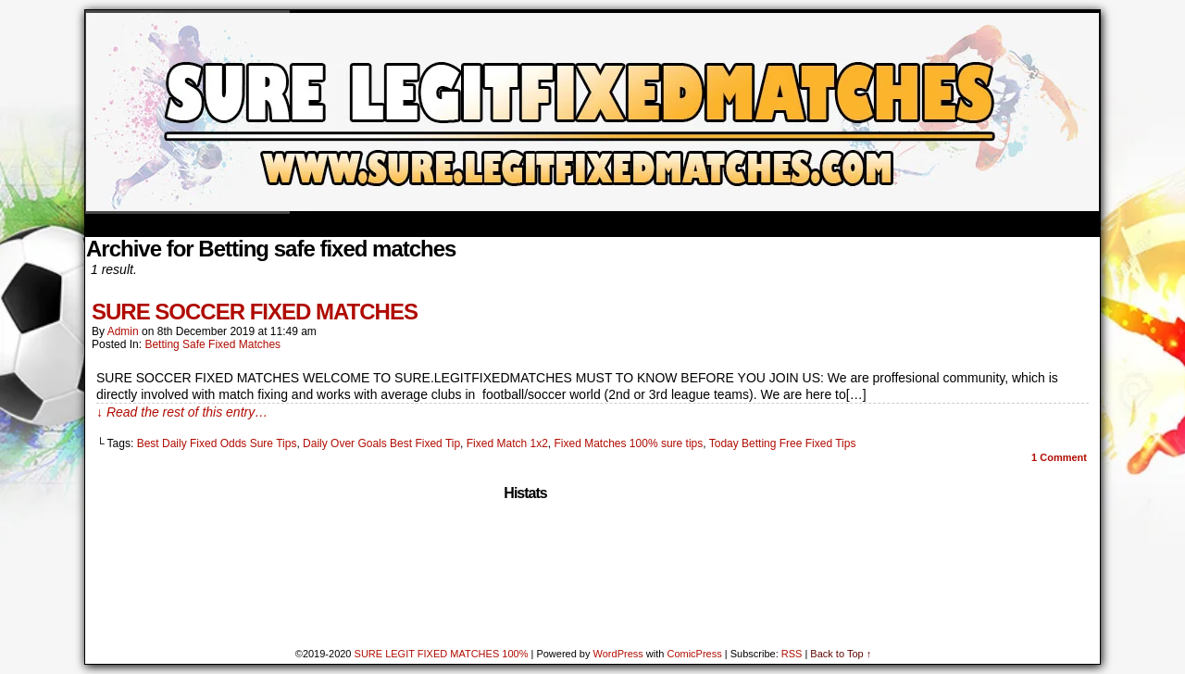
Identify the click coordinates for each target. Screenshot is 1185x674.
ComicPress (694, 653)
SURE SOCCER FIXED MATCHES (255, 311)
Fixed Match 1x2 (507, 443)
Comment (1059, 457)
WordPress (618, 653)
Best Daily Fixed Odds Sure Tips (217, 443)
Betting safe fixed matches (212, 344)
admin (123, 331)
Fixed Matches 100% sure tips (629, 443)
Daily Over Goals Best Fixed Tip (381, 443)
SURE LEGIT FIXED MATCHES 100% (442, 653)
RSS (792, 653)
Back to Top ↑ (840, 653)
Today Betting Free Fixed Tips (782, 443)
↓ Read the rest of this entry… (182, 412)
